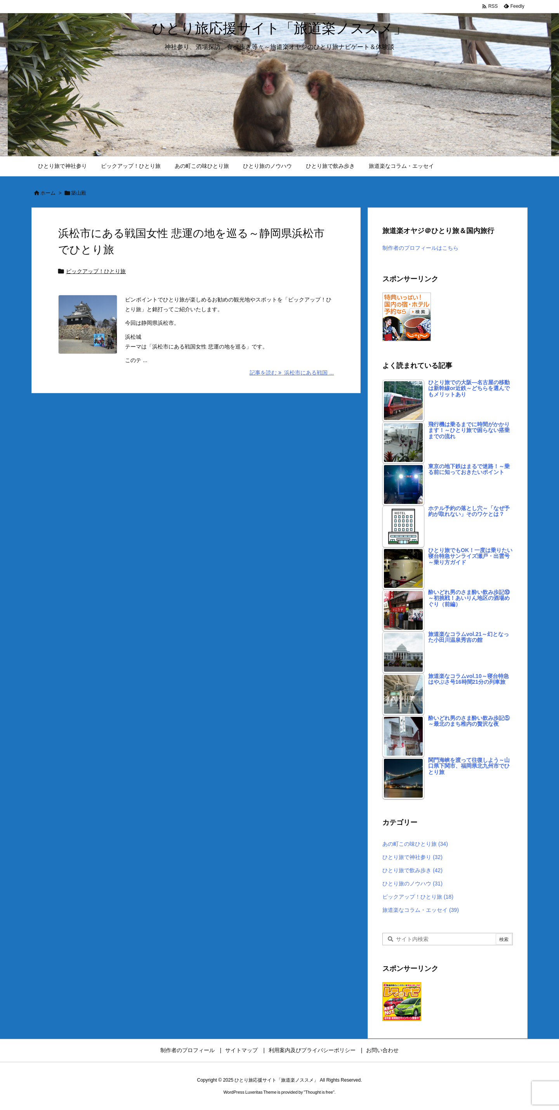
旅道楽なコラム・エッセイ (420, 910)
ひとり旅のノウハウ (412, 883)
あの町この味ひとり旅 (415, 844)
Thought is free (319, 1092)
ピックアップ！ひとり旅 (96, 271)
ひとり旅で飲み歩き (412, 870)
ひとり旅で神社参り (412, 857)
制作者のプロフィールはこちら (420, 248)
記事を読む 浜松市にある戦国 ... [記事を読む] (292, 372)
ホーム (48, 193)
